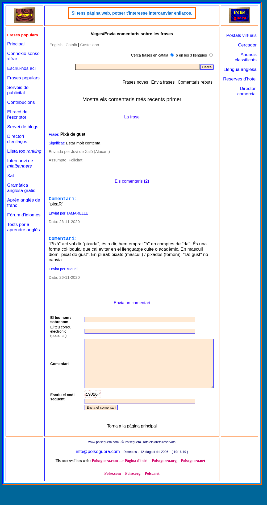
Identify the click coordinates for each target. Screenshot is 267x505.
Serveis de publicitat (17, 90)
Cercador (247, 45)
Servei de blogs (22, 126)
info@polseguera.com (98, 471)
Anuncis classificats (246, 57)
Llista (16, 154)
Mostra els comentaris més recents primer (131, 99)
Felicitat (75, 160)
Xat (10, 180)
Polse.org (132, 493)
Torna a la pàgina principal (132, 446)
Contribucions (21, 102)
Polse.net (152, 493)
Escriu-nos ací (21, 68)
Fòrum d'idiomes (23, 220)
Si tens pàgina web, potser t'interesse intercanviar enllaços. (132, 13)
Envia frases (163, 82)
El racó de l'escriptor (17, 114)
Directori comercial (247, 91)
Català (71, 44)
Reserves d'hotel (240, 79)
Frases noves (135, 82)
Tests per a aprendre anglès (23, 232)
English (55, 44)
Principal (15, 43)
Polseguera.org (164, 481)
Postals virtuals (241, 35)
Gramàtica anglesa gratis (21, 193)
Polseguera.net (193, 481)
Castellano (89, 44)
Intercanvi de (20, 169)
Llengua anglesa (240, 69)
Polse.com (113, 493)
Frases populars (23, 77)
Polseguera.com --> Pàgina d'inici (120, 481)
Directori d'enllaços (17, 139)
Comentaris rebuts (195, 82)
